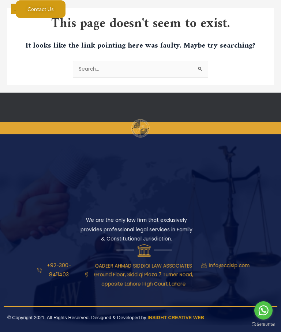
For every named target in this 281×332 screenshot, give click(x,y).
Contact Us (40, 9)
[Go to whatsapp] (263, 310)
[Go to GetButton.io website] (263, 324)
